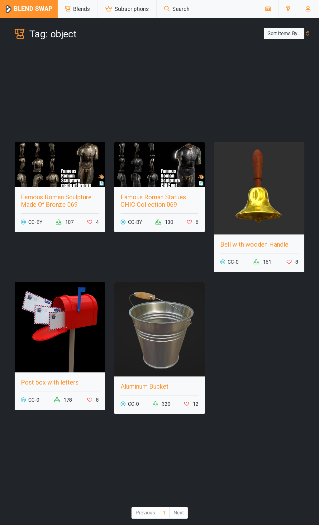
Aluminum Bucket (145, 386)
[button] (288, 9)
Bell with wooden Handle (254, 244)
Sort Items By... (286, 33)
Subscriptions (127, 9)
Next (179, 513)
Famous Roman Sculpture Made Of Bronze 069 (56, 200)
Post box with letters (50, 382)
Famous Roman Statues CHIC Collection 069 (153, 200)
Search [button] (176, 9)
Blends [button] (77, 9)
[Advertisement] (159, 92)
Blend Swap (29, 9)
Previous (145, 513)
